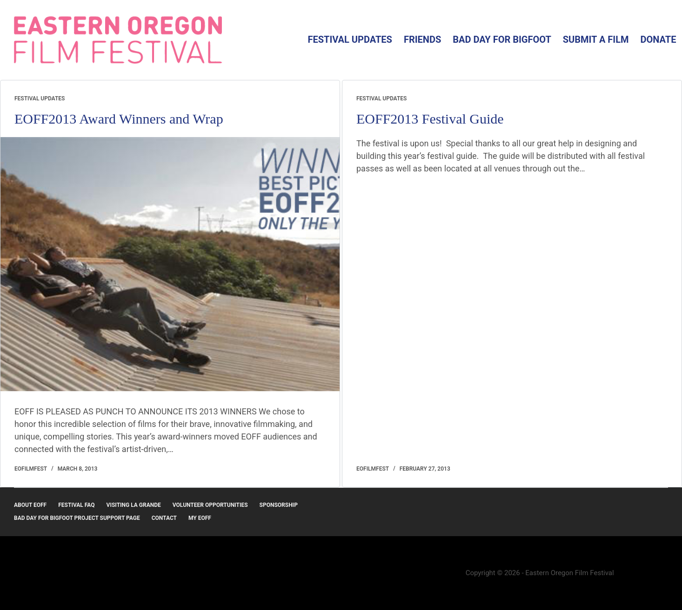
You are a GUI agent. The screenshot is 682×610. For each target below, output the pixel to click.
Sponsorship (279, 505)
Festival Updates (350, 39)
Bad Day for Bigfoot (502, 39)
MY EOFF (199, 518)
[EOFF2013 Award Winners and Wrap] (170, 264)
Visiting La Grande (134, 505)
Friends (422, 39)
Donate (658, 39)
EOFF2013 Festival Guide (430, 118)
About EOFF (30, 505)
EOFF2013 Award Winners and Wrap (118, 118)
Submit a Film (596, 39)
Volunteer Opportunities (210, 505)
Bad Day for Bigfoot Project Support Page (77, 518)
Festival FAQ (76, 505)
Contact (164, 518)
